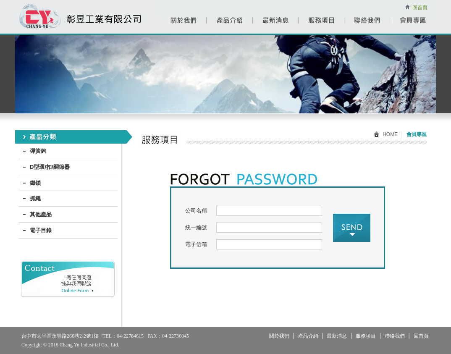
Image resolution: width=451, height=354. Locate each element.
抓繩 (35, 198)
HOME (386, 134)
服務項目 (366, 336)
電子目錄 (41, 230)
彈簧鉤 (38, 151)
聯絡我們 (395, 336)
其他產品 (41, 214)
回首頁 (419, 7)
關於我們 (279, 336)
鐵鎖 (35, 183)
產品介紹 (308, 336)
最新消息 (337, 336)
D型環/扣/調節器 (50, 167)
